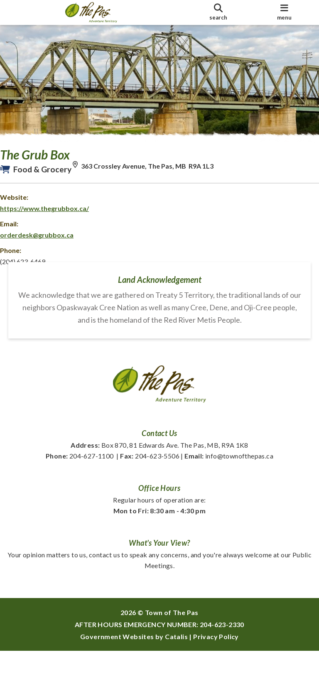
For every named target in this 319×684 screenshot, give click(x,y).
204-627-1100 (80, 489)
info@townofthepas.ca (228, 489)
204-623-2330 (222, 658)
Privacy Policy (216, 670)
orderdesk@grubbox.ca (45, 243)
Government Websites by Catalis (134, 670)
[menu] (284, 12)
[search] (218, 12)
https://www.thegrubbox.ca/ (52, 217)
